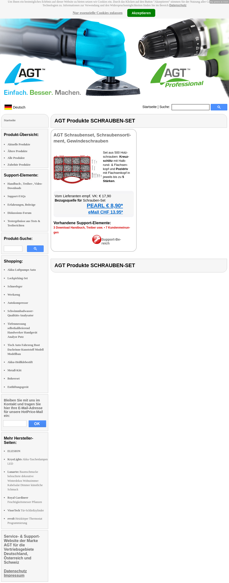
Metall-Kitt (14, 370)
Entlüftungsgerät (17, 387)
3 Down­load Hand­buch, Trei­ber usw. (78, 227)
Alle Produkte (16, 158)
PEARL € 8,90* (105, 206)
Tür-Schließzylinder (25, 510)
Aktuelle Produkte (18, 144)
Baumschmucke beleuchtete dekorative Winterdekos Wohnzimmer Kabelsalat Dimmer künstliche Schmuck (25, 480)
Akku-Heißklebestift (20, 362)
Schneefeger (14, 286)
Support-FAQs (16, 196)
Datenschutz (177, 5)
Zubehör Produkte (18, 164)
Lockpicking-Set (17, 278)
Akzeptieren (141, 13)
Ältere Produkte (17, 151)
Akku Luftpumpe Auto (21, 269)
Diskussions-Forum (19, 213)
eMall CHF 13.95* (105, 212)
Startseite (149, 107)
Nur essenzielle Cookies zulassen (97, 13)
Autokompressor (17, 303)
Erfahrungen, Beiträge (21, 204)
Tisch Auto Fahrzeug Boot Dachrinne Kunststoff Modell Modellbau (25, 349)
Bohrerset (13, 378)
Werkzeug (13, 294)
